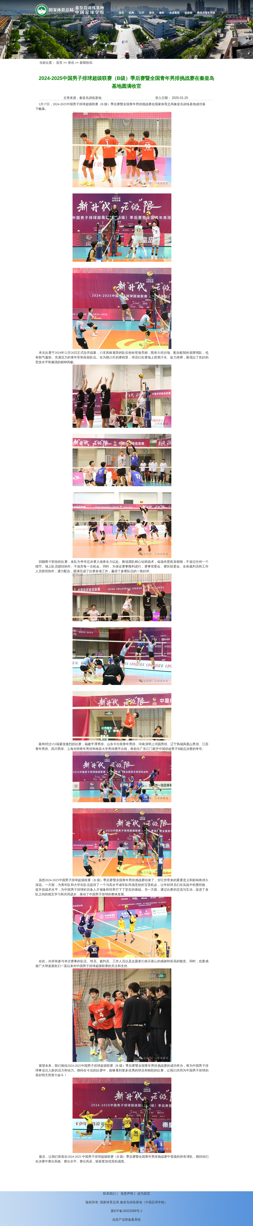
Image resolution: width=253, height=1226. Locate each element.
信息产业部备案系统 (126, 1219)
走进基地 (174, 12)
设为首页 (143, 1193)
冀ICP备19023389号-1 (126, 1211)
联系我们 (109, 1193)
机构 (131, 12)
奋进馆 (188, 12)
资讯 (151, 12)
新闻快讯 (86, 62)
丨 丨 (126, 1193)
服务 (161, 12)
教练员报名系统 (206, 12)
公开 (141, 12)
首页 (121, 12)
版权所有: (92, 1202)
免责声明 (127, 1193)
